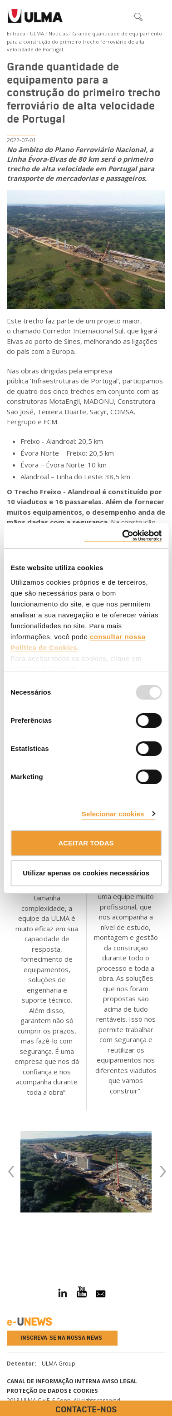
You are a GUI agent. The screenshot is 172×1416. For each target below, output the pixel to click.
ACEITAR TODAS (86, 843)
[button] (119, 16)
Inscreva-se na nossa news (61, 1338)
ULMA (37, 33)
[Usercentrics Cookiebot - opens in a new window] (123, 536)
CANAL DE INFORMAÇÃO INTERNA (53, 1381)
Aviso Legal (119, 1381)
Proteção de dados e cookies (52, 1391)
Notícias (58, 33)
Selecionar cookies (113, 814)
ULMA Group (58, 1363)
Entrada (16, 33)
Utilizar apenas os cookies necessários (86, 873)
